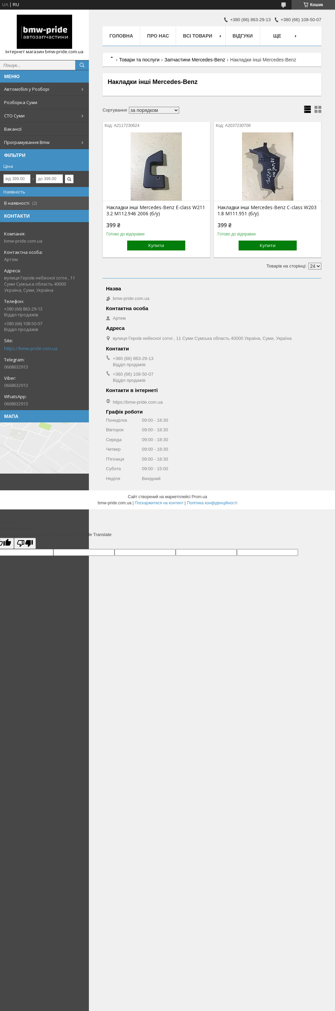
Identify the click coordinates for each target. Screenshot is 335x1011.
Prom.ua (199, 496)
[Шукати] (82, 65)
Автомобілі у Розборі (26, 89)
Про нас (158, 36)
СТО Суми (14, 116)
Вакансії (13, 129)
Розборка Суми (20, 102)
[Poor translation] (25, 543)
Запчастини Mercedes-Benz (194, 59)
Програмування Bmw (27, 142)
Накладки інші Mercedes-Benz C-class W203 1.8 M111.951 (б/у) (267, 210)
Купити (156, 245)
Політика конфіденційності (212, 503)
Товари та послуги (139, 59)
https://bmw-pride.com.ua (30, 348)
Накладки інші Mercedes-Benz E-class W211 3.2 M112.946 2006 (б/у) (155, 210)
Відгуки (242, 36)
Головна (121, 36)
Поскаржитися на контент (159, 503)
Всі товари (197, 36)
